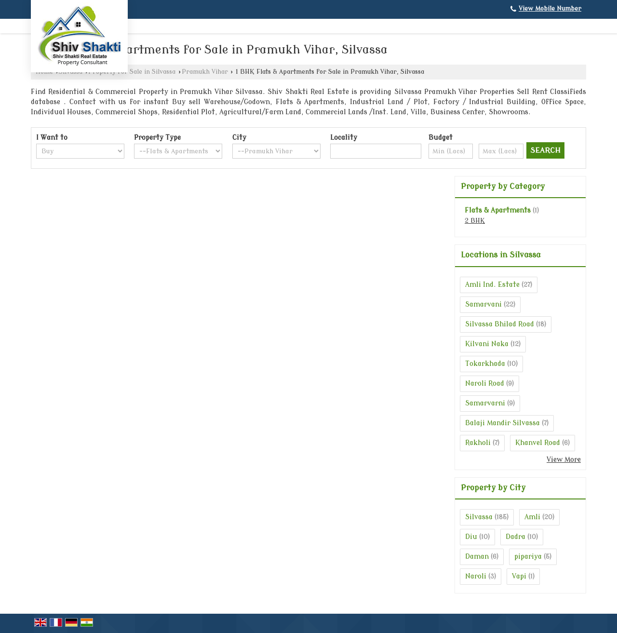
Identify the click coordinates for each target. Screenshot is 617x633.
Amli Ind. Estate (492, 284)
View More (564, 459)
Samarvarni (485, 403)
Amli (532, 517)
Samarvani (483, 304)
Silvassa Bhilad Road (499, 324)
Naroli (475, 576)
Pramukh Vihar (205, 71)
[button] (550, 8)
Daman (477, 556)
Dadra (515, 536)
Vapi (519, 576)
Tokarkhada (485, 363)
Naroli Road (484, 383)
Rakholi (478, 442)
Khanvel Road (537, 442)
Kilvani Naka (487, 344)
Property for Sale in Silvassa (131, 71)
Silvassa (479, 517)
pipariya (528, 556)
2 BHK (475, 220)
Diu (471, 536)
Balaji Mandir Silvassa (502, 423)
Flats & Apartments (498, 210)
